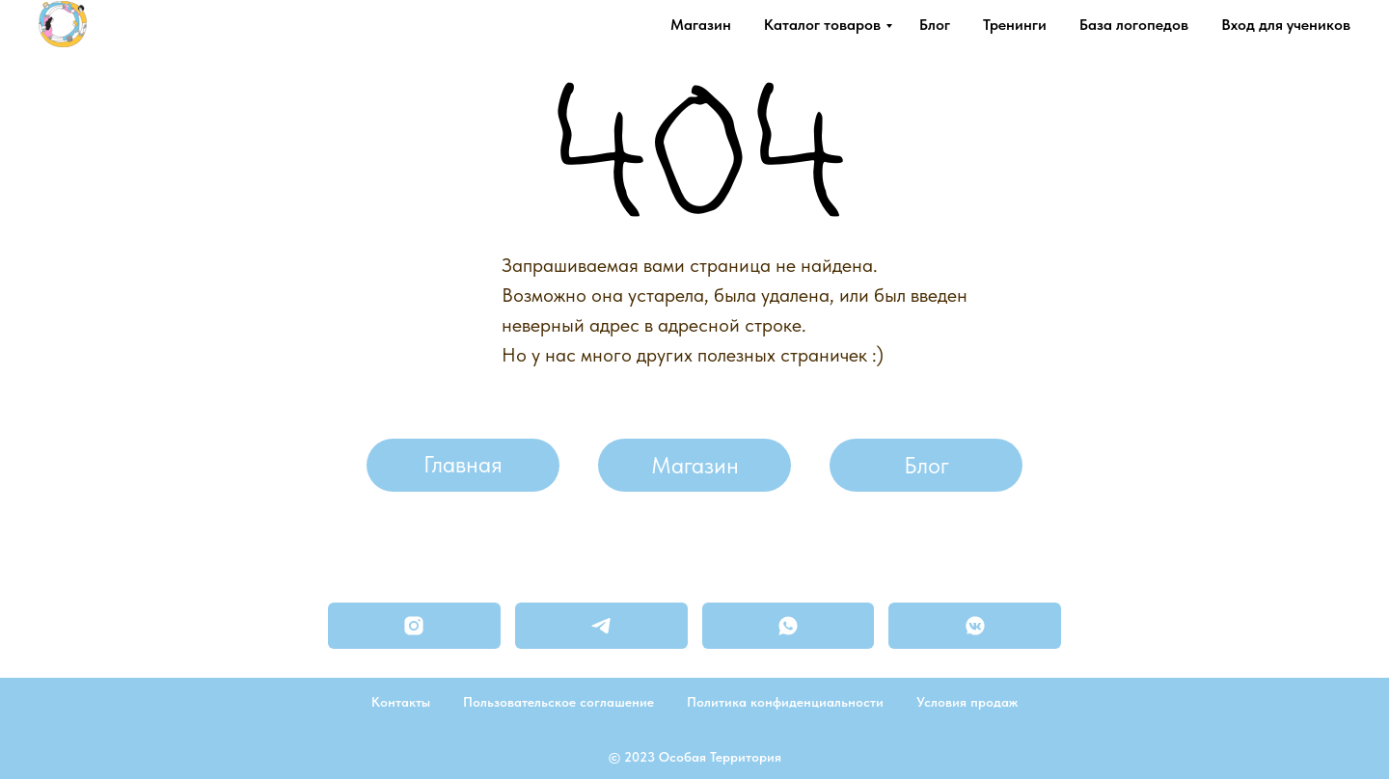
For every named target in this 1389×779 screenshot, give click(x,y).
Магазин (700, 24)
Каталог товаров (822, 24)
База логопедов (1133, 24)
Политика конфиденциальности (785, 702)
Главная (463, 464)
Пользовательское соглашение (558, 702)
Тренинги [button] (1015, 24)
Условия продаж (967, 702)
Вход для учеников (1285, 24)
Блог (934, 24)
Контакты (400, 702)
